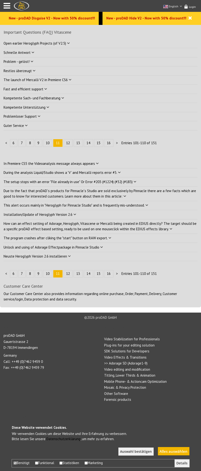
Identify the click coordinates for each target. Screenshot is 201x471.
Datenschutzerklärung (63, 439)
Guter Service (16, 125)
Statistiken (69, 463)
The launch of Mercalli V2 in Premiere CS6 (37, 80)
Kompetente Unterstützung (26, 107)
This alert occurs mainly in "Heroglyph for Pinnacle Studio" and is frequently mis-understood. (76, 205)
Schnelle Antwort (19, 52)
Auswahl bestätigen (136, 451)
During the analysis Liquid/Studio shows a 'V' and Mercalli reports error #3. (62, 172)
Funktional (44, 463)
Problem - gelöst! (18, 61)
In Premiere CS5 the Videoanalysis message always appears (51, 163)
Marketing (94, 463)
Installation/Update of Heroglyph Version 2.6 (40, 214)
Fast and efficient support (25, 89)
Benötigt (21, 463)
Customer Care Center (26, 293)
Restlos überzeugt (20, 71)
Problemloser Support (22, 116)
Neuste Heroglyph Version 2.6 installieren (37, 256)
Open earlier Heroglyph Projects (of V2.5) (37, 43)
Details (182, 463)
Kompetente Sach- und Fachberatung (34, 98)
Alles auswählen (174, 451)
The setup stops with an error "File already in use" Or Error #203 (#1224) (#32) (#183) (70, 182)
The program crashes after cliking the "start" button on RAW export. (57, 238)
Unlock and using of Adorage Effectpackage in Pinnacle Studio (53, 247)
